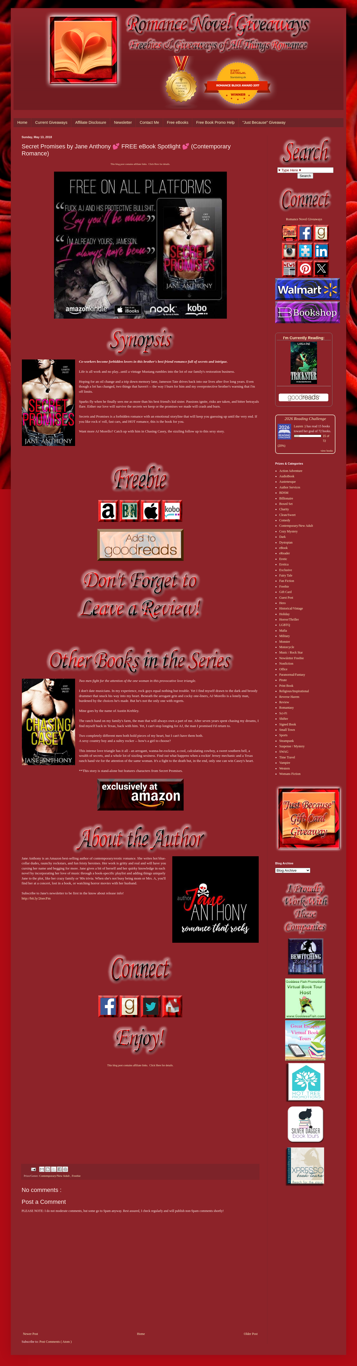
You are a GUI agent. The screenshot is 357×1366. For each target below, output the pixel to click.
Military (284, 636)
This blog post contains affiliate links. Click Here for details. (140, 164)
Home (22, 122)
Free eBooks (177, 122)
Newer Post (30, 1334)
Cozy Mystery (288, 531)
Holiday (284, 614)
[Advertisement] (140, 1110)
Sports (283, 735)
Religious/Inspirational (294, 691)
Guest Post (286, 597)
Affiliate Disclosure (90, 122)
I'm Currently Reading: (304, 338)
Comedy (284, 520)
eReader (284, 553)
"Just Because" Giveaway (264, 122)
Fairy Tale (285, 575)
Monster (284, 642)
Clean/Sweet (287, 515)
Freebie (76, 1175)
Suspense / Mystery (292, 746)
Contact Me (149, 122)
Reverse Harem (289, 697)
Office (283, 669)
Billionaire (286, 498)
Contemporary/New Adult (54, 1175)
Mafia (283, 630)
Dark (282, 537)
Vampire (284, 763)
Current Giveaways (51, 122)
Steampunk (286, 741)
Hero (282, 603)
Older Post (251, 1334)
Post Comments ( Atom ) (55, 1342)
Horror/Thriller (289, 619)
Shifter (283, 719)
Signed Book (287, 724)
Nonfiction (286, 663)
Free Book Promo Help (215, 122)
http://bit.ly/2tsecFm (36, 898)
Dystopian (285, 542)
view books (327, 450)
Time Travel (287, 757)
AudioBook (286, 476)
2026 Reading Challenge (305, 418)
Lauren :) (300, 426)
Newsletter (123, 122)
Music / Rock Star (291, 652)
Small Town (287, 730)
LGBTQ (284, 625)
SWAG (283, 752)
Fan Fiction (286, 581)
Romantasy (286, 707)
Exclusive (285, 570)
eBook (283, 548)
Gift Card (285, 592)
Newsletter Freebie (291, 658)
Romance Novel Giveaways (304, 219)
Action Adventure (290, 471)
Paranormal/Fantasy (292, 675)
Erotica (284, 564)
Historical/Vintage (291, 608)
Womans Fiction (290, 774)
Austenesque (287, 482)
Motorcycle (286, 647)
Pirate (283, 680)
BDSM (283, 493)
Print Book (286, 686)
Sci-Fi (283, 713)
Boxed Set (286, 504)
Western (284, 768)
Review (284, 702)
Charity (284, 509)
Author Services (289, 487)
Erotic (283, 559)
